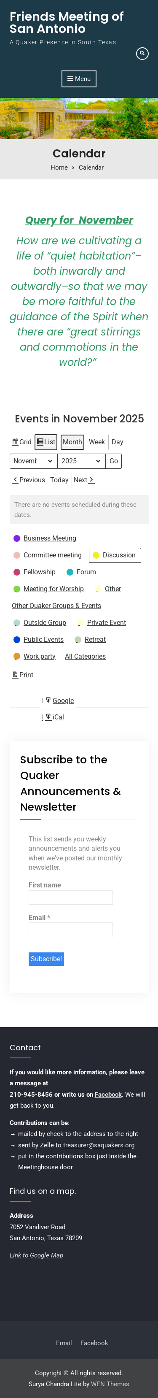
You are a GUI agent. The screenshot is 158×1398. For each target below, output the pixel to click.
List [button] (45, 443)
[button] (46, 538)
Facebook (108, 1094)
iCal (54, 719)
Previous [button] (28, 480)
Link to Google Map (36, 1255)
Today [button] (59, 480)
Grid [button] (21, 443)
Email (39, 918)
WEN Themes (110, 1384)
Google (59, 702)
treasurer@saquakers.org (98, 1145)
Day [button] (117, 442)
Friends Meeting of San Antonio (67, 22)
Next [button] (84, 480)
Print (22, 677)
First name (45, 885)
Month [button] (72, 442)
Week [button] (97, 442)
